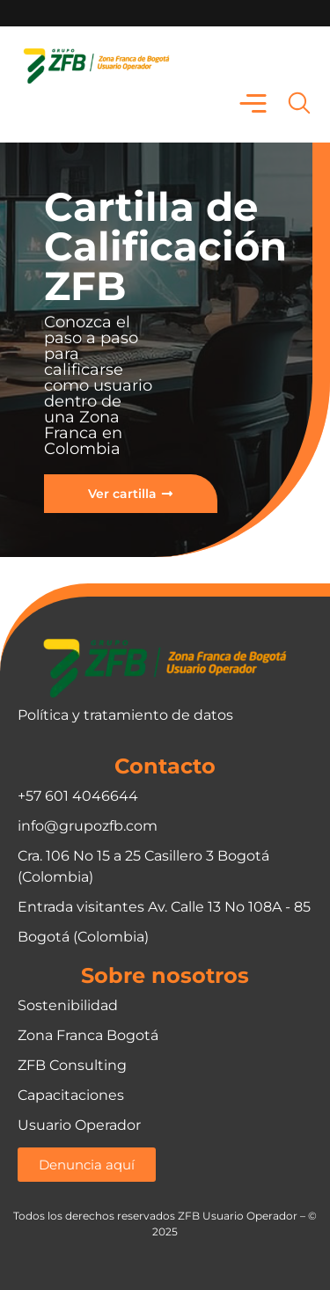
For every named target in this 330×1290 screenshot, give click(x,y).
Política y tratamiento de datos (125, 715)
